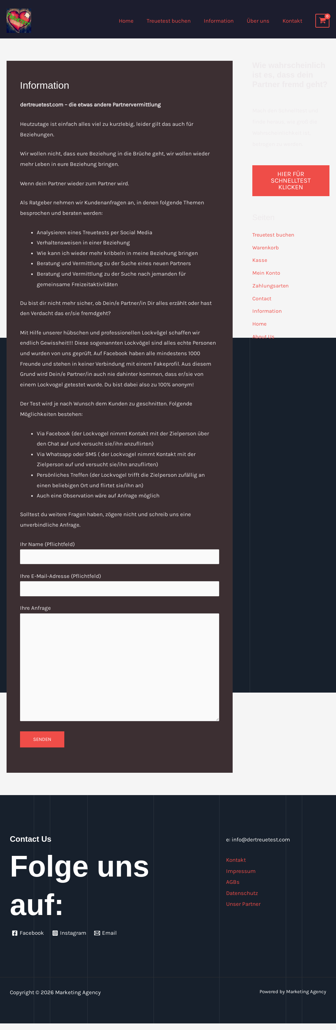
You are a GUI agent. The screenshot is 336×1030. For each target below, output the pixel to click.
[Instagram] (70, 939)
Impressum (241, 877)
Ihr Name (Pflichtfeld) (119, 553)
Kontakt (293, 20)
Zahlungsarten (270, 285)
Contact (262, 297)
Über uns (261, 20)
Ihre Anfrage (119, 668)
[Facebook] (28, 939)
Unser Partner (244, 910)
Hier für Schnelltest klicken (291, 180)
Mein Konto (266, 272)
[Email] (106, 939)
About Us (263, 335)
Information (224, 20)
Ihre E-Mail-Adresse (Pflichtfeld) (119, 585)
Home (135, 20)
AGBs (233, 888)
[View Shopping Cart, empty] (322, 21)
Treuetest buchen (176, 20)
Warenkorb (266, 247)
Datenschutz (243, 899)
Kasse (259, 259)
